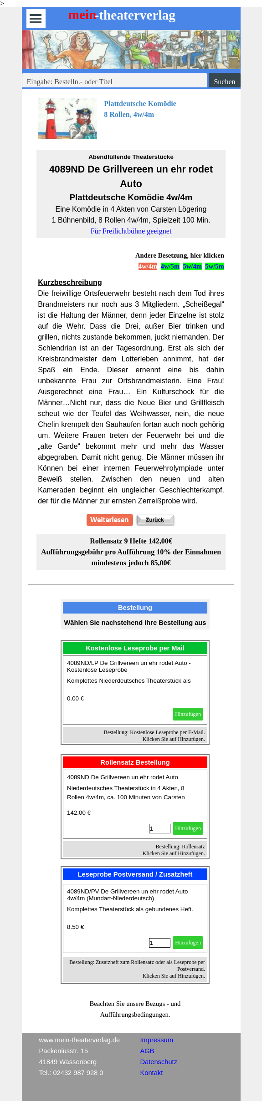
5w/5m (214, 266)
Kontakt (151, 1072)
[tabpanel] (131, 118)
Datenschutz (158, 1061)
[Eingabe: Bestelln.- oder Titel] (115, 82)
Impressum (156, 1040)
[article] (135, 690)
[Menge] (159, 828)
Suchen (224, 82)
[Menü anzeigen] (35, 18)
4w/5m (170, 266)
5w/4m (192, 266)
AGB (147, 1051)
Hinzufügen (188, 714)
